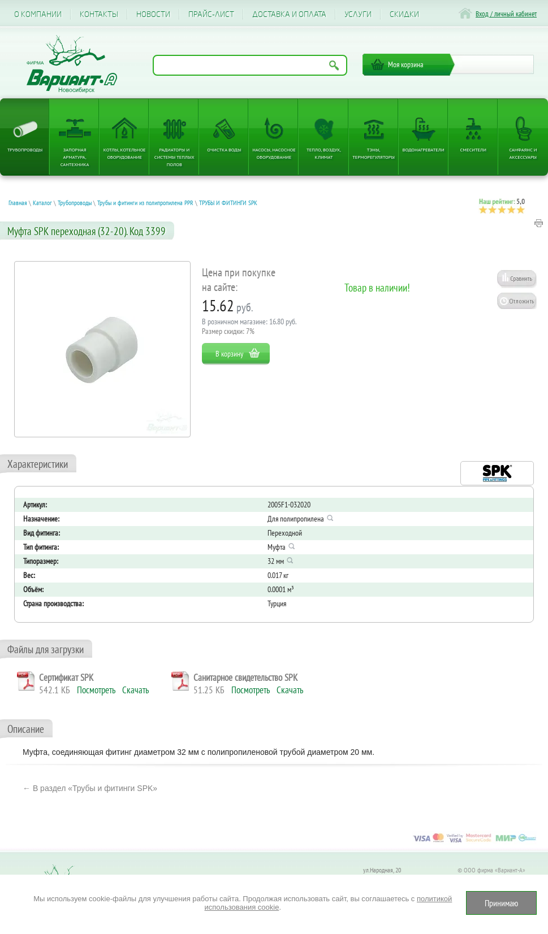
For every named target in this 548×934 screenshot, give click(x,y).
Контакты (99, 14)
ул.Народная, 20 (382, 870)
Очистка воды (224, 149)
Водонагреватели (424, 149)
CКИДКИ (404, 14)
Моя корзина (406, 64)
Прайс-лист (211, 14)
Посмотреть (96, 690)
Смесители (473, 149)
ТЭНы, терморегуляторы (373, 153)
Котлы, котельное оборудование (124, 153)
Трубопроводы (24, 149)
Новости (153, 14)
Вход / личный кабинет (506, 14)
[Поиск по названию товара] (250, 65)
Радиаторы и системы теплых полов (174, 156)
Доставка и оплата (289, 14)
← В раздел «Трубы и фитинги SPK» (90, 788)
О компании (38, 14)
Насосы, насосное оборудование (274, 153)
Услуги (358, 14)
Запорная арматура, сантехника (75, 156)
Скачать (135, 690)
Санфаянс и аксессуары (523, 153)
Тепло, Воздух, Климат (324, 153)
